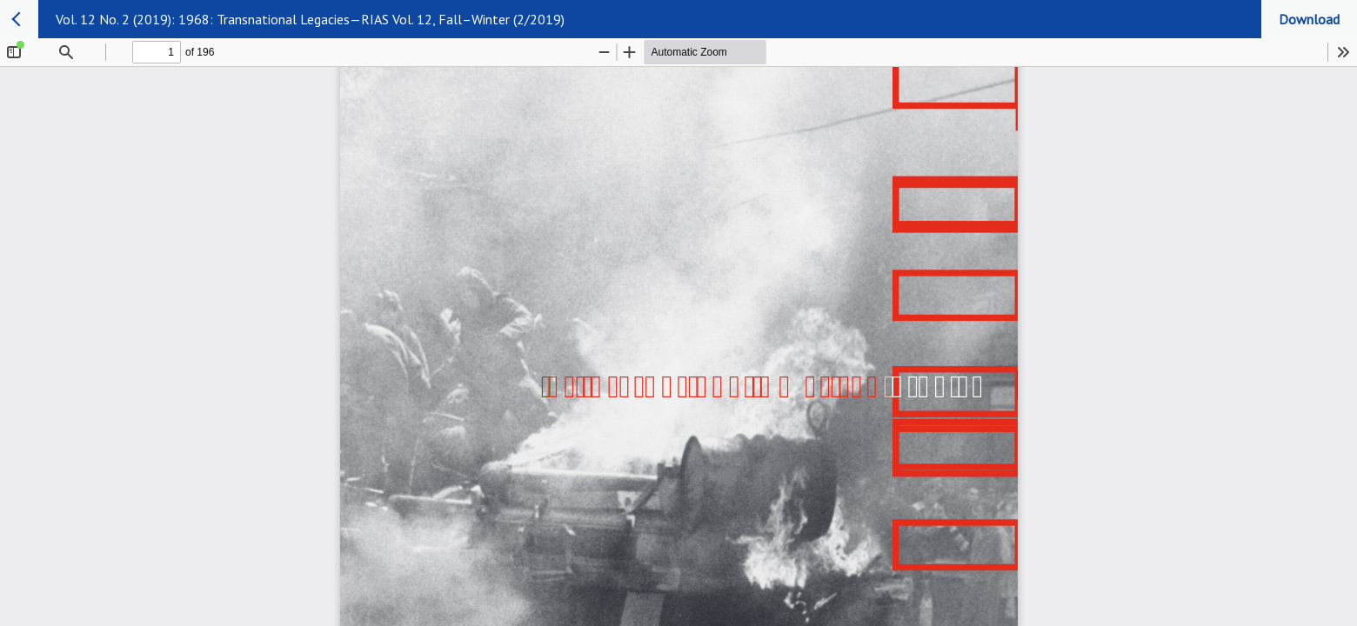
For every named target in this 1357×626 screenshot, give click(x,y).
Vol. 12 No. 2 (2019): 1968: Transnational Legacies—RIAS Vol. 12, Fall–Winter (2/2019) (310, 19)
